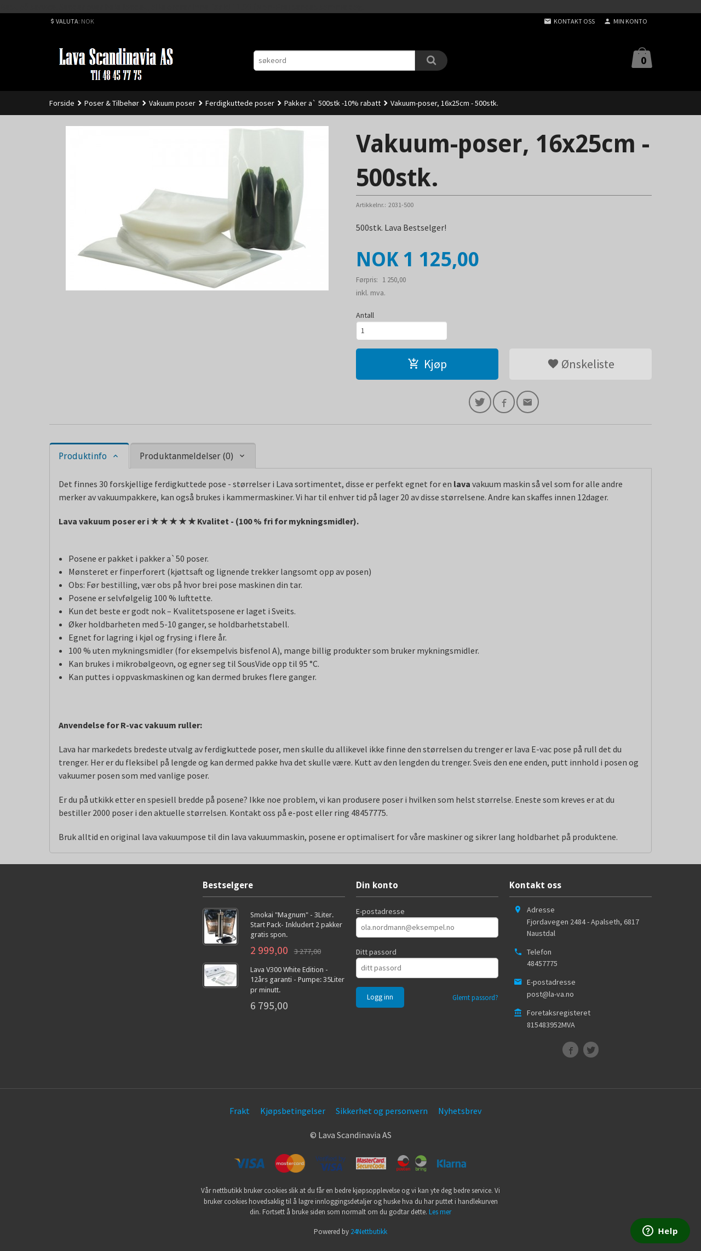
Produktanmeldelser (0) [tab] (186, 459)
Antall (365, 315)
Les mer (440, 1215)
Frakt (239, 1114)
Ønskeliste (580, 365)
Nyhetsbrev (459, 1114)
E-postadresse (380, 914)
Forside (61, 103)
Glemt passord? (475, 1001)
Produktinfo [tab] (83, 459)
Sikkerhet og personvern (382, 1114)
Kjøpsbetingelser (292, 1114)
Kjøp (427, 365)
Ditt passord (376, 955)
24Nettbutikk (368, 1234)
